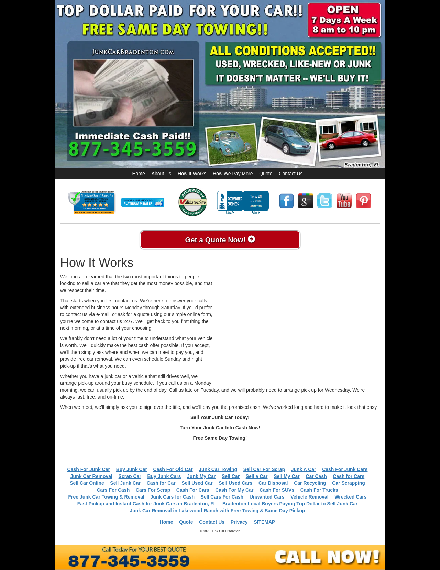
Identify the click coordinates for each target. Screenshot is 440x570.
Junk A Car (303, 469)
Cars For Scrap (153, 490)
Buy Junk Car (131, 469)
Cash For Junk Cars (344, 469)
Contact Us (290, 173)
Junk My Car (201, 476)
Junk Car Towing (218, 469)
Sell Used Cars (235, 483)
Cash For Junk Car (88, 469)
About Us (162, 173)
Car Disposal (273, 483)
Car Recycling (310, 483)
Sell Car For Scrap (264, 469)
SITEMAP (264, 522)
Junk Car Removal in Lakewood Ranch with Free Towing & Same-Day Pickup (217, 510)
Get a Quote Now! (220, 239)
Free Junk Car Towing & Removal (106, 497)
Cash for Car (161, 483)
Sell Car (231, 476)
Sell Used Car (197, 483)
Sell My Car (286, 476)
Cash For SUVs (277, 490)
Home (138, 173)
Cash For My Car (234, 490)
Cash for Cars (348, 476)
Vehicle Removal (309, 497)
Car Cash (316, 476)
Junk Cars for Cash (173, 497)
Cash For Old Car (173, 469)
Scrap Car (130, 476)
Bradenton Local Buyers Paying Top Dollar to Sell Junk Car (290, 503)
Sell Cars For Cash (222, 497)
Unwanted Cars (267, 497)
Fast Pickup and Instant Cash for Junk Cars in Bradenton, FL (147, 503)
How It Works (192, 173)
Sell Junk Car (125, 483)
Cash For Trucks (319, 490)
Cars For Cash (113, 490)
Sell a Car (257, 476)
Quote (265, 173)
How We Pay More (233, 173)
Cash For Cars (192, 490)
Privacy (239, 522)
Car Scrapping (348, 483)
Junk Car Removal (91, 476)
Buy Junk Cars (164, 476)
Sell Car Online (87, 483)
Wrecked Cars (350, 497)
